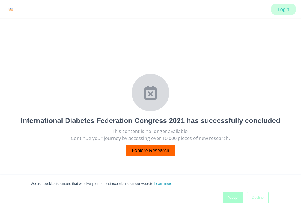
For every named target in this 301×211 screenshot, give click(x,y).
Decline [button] (258, 197)
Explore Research (150, 150)
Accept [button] (233, 197)
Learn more (163, 184)
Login (283, 9)
